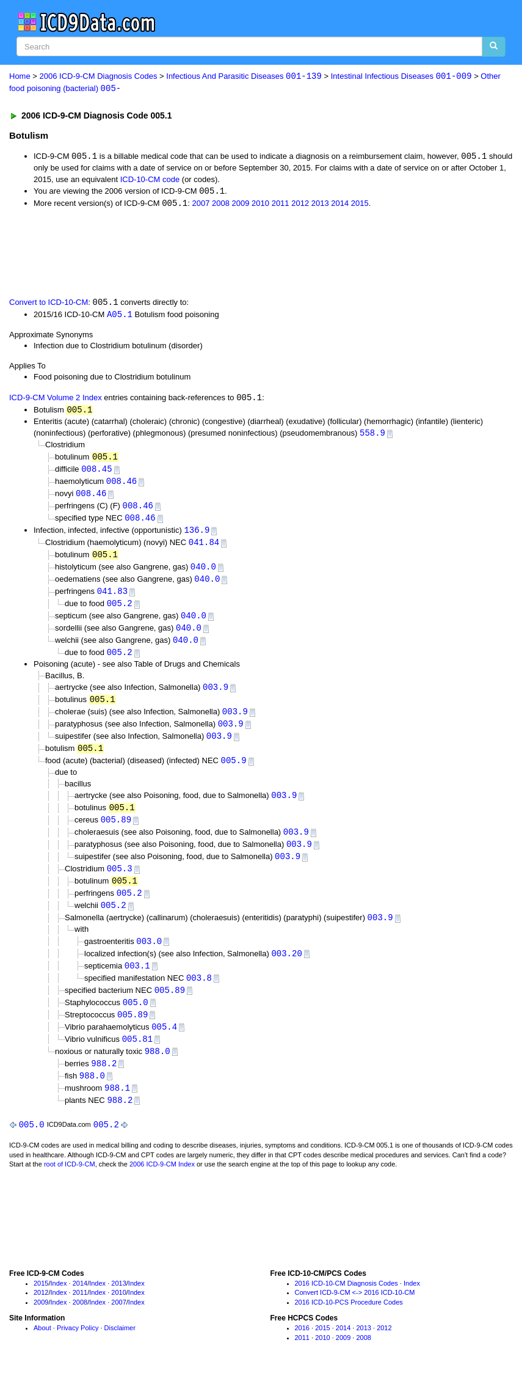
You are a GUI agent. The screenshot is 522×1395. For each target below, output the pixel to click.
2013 (320, 205)
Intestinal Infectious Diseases (401, 76)
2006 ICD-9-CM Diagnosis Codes (99, 76)
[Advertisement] (227, 253)
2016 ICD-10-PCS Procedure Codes (349, 1323)
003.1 (137, 981)
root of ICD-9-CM (69, 1184)
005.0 (135, 1019)
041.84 (204, 548)
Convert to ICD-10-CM (48, 304)
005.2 (119, 611)
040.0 (203, 573)
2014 (340, 205)
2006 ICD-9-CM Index (162, 1184)
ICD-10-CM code (150, 180)
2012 (300, 205)
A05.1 (119, 316)
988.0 (157, 1069)
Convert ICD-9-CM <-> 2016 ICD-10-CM (355, 1313)
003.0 (149, 956)
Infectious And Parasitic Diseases (244, 76)
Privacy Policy (77, 1348)
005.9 (234, 772)
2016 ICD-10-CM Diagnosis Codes (346, 1303)
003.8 (199, 994)
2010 (260, 205)
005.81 (137, 1057)
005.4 (164, 1044)
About (42, 1348)
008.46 (121, 485)
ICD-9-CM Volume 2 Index (55, 400)
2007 (200, 205)
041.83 (112, 598)
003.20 (286, 969)
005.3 (119, 882)
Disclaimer (120, 1348)
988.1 (117, 1107)
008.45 (96, 472)
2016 (302, 1348)
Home (20, 76)
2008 (221, 205)
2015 (360, 205)
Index (59, 1303)
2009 (241, 205)
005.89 (116, 832)
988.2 (104, 1082)
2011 (280, 205)
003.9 (215, 696)
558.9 (372, 436)
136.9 (196, 535)
